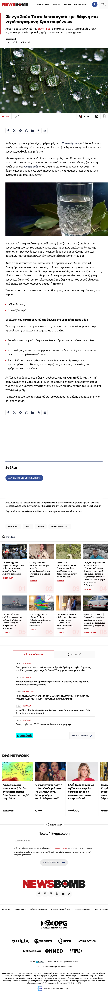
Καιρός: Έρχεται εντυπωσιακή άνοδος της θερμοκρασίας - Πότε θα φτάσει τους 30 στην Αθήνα (16, 791)
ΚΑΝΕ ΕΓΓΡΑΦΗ (54, 862)
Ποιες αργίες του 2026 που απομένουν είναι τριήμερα (44, 724)
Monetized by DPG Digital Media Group (63, 962)
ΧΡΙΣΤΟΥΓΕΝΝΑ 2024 (60, 526)
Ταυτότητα (6, 909)
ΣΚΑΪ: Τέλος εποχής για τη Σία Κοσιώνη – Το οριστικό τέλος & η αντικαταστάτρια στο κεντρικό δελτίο (81, 791)
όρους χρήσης (61, 848)
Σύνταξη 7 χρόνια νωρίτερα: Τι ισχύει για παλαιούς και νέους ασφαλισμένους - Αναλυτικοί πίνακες (13, 568)
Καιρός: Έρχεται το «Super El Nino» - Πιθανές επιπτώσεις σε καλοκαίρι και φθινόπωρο (40, 620)
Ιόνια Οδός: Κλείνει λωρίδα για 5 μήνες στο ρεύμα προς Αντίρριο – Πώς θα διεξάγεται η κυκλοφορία (53, 712)
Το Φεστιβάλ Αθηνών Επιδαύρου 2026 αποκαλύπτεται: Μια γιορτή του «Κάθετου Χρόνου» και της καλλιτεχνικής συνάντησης (52, 697)
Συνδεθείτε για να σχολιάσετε (24, 477)
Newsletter (27, 511)
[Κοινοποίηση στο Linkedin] (32, 130)
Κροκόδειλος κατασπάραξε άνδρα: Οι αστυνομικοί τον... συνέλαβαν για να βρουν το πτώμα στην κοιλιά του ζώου (66, 569)
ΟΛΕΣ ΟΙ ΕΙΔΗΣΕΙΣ (42, 5)
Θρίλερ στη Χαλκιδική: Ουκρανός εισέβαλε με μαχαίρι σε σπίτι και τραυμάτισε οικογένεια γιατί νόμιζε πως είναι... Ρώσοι (94, 621)
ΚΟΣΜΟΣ (5, 116)
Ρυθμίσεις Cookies (82, 909)
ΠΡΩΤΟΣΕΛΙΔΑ (80, 5)
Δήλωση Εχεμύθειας (38, 909)
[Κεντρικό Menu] (103, 4)
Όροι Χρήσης (20, 909)
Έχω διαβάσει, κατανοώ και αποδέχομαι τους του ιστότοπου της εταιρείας (54, 848)
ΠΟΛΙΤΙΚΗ (67, 5)
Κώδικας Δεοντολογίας (61, 909)
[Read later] (104, 116)
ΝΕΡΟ (28, 526)
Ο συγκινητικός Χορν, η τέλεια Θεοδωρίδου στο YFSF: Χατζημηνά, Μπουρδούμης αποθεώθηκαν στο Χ (48, 791)
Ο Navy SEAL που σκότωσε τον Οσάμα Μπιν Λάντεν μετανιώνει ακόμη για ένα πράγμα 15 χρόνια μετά (39, 569)
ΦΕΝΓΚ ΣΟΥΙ (13, 526)
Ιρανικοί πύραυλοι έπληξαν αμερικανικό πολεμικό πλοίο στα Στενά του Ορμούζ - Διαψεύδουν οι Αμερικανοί (12, 621)
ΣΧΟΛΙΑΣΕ (85, 116)
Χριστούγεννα (70, 143)
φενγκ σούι (44, 28)
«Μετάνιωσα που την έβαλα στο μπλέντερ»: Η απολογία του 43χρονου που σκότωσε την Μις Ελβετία (67, 621)
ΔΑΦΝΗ (41, 526)
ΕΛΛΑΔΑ (56, 5)
